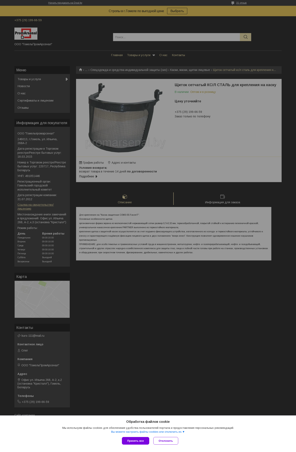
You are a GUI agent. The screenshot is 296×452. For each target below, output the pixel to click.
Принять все (135, 440)
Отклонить (166, 440)
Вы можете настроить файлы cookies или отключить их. (146, 431)
